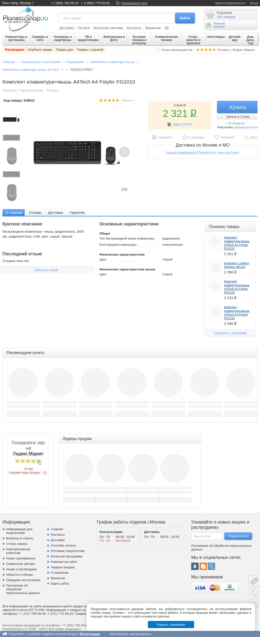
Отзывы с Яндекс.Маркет (236, 50)
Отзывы (52, 90)
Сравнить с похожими (230, 333)
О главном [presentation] (13, 213)
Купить (238, 107)
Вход (254, 3)
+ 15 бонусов (236, 123)
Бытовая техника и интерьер (139, 40)
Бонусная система (108, 28)
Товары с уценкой (90, 49)
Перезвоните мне (134, 3)
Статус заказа (16, 544)
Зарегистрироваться (230, 3)
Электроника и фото (114, 38)
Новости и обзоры (19, 574)
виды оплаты (183, 124)
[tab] (13, 212)
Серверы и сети (40, 38)
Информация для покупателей (19, 531)
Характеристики (31, 90)
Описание (9, 90)
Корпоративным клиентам (18, 551)
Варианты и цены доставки (219, 152)
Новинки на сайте (64, 562)
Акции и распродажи (21, 569)
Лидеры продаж (63, 567)
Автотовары (216, 37)
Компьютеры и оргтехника (16, 38)
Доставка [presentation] (55, 213)
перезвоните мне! (246, 127)
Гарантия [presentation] (77, 213)
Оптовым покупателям (67, 551)
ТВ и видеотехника (88, 38)
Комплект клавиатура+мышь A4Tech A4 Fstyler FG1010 (237, 243)
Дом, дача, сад (251, 40)
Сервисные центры (20, 564)
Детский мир (234, 38)
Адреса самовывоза (181, 152)
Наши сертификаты (20, 558)
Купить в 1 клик (238, 116)
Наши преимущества (177, 50)
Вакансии (153, 28)
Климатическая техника (166, 38)
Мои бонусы (119, 634)
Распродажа (15, 49)
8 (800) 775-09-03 (97, 3)
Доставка (66, 28)
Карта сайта (60, 583)
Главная (8, 62)
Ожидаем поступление (23, 580)
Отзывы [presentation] (35, 213)
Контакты (134, 28)
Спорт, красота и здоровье (193, 40)
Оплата (84, 28)
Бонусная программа (66, 556)
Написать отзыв (46, 270)
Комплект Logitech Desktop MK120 (236, 265)
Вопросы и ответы (19, 538)
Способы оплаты (63, 545)
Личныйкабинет (215, 25)
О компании (60, 572)
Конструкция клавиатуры (117, 244)
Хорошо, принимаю (170, 624)
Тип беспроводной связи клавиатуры (126, 238)
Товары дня (64, 49)
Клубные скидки (40, 49)
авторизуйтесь (140, 634)
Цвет (102, 259)
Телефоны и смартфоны (62, 38)
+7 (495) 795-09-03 (65, 3)
